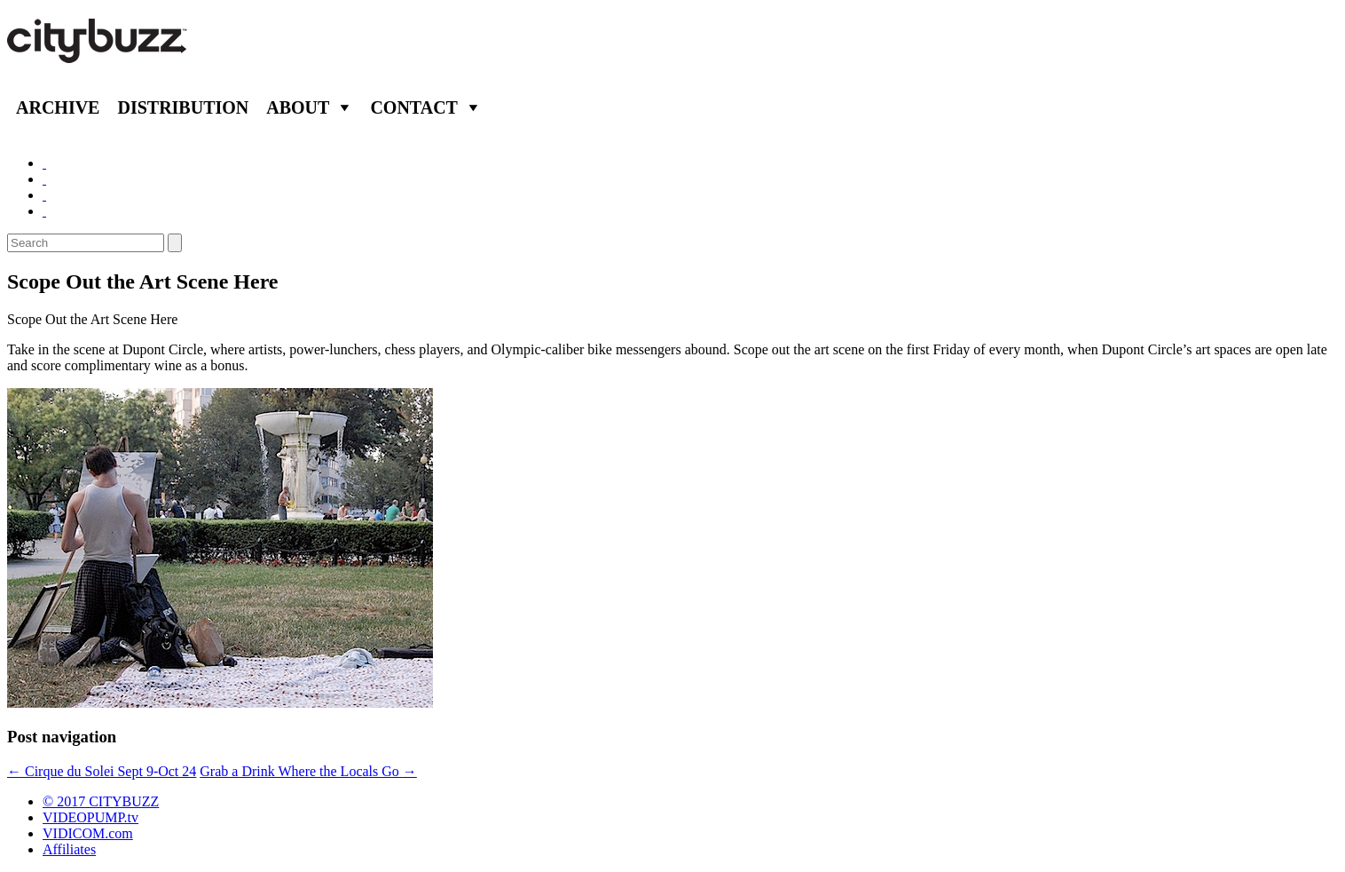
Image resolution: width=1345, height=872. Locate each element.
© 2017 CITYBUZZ (101, 801)
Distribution (182, 107)
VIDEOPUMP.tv (90, 817)
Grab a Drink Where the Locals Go (308, 771)
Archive (57, 107)
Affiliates (69, 849)
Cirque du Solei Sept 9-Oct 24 (101, 771)
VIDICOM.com (88, 833)
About (297, 107)
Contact (414, 107)
